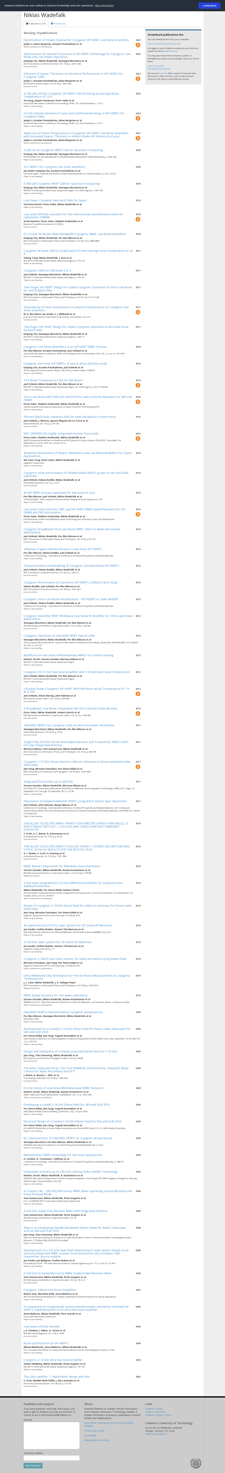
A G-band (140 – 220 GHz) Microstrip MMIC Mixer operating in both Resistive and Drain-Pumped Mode (78, 1192)
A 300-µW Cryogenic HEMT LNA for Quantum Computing (62, 183)
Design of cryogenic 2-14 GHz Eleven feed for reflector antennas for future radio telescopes (78, 907)
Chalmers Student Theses (158, 1414)
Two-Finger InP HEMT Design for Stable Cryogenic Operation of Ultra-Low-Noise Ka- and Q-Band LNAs (78, 288)
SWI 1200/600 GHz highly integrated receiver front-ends (61, 433)
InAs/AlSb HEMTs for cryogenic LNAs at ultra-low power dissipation (69, 725)
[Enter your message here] (52, 1435)
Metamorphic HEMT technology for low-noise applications (63, 1155)
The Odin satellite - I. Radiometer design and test (57, 1376)
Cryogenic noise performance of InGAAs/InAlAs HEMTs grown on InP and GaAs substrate (76, 474)
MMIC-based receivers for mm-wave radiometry (56, 995)
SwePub (163, 73)
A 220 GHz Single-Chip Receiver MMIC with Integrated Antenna (65, 1211)
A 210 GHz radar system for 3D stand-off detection (58, 942)
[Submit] (33, 1465)
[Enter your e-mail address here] (52, 1458)
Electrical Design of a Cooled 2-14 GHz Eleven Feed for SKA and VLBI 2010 (72, 1121)
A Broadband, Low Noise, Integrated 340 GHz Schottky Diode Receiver (71, 708)
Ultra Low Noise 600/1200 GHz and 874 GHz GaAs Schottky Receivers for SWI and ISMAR (78, 398)
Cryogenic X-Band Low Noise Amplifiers (50, 1290)
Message (28, 1420)
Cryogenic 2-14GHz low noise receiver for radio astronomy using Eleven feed (75, 959)
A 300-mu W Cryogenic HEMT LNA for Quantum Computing (63, 150)
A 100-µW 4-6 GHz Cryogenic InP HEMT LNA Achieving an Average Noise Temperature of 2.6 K (71, 95)
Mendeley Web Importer (159, 68)
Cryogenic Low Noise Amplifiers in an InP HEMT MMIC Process (65, 347)
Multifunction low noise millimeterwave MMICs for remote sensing (68, 655)
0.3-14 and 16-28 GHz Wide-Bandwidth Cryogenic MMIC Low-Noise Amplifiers (75, 234)
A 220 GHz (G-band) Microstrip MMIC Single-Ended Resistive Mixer (68, 1273)
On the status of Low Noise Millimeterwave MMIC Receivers (64, 1088)
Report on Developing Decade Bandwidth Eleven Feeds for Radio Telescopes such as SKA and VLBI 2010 (75, 1229)
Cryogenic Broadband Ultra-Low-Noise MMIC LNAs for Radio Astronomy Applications (72, 530)
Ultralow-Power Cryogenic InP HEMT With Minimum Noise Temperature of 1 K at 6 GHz (76, 690)
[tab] (36, 23)
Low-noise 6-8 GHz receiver (42, 1326)
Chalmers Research (155, 1411)
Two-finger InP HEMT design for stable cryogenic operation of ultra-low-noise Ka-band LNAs (76, 328)
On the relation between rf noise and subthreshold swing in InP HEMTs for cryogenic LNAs (74, 114)
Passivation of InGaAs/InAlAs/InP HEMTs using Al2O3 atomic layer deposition (75, 801)
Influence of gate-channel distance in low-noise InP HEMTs (63, 549)
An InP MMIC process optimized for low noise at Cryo (59, 492)
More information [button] (104, 5)
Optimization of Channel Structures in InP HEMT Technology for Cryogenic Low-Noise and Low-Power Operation (77, 55)
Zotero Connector (156, 66)
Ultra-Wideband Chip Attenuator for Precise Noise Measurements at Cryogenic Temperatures (77, 977)
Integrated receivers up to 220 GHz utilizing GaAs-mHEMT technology (70, 1171)
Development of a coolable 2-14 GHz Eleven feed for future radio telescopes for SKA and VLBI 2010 (77, 1030)
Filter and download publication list (164, 43)
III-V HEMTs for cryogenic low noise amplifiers (54, 167)
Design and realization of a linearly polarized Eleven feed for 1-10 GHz (70, 1051)
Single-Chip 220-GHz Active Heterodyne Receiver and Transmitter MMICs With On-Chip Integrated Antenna (76, 743)
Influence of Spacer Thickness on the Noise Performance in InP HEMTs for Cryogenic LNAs (73, 75)
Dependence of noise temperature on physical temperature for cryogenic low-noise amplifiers (76, 308)
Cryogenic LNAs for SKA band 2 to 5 (47, 270)
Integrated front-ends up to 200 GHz (48, 781)
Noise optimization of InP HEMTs (46, 1343)
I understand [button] (209, 5)
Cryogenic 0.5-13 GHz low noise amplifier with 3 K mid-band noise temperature (77, 672)
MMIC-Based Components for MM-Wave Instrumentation (62, 866)
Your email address (33, 1453)
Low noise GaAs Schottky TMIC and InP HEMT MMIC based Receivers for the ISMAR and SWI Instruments (74, 510)
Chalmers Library (153, 1408)
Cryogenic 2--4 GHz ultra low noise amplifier (53, 1360)
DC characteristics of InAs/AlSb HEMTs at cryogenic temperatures (68, 1138)
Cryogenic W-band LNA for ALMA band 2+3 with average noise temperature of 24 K (78, 252)
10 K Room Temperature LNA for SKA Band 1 (54, 380)
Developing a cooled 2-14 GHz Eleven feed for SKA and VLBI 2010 (67, 1104)
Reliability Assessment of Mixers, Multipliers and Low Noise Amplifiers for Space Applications (78, 454)
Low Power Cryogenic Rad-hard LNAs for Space (55, 200)
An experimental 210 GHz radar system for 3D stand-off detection (68, 925)
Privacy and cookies (94, 1430)
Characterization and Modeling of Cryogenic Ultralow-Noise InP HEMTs (71, 565)
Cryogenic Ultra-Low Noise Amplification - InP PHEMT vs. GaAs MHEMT (71, 599)
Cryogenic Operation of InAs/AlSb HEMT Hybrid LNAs (59, 635)
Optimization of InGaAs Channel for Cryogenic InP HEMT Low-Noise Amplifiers (76, 40)
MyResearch (172, 51)
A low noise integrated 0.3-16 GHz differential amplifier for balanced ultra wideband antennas (73, 884)
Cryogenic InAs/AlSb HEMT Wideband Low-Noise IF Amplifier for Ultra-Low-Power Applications (78, 617)
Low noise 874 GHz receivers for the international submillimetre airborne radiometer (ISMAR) (73, 215)
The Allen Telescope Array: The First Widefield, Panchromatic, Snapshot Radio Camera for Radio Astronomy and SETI (76, 1069)
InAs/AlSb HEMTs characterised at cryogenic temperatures (63, 1012)
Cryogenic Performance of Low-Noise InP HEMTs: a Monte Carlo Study (71, 582)
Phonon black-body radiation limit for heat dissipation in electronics (70, 417)
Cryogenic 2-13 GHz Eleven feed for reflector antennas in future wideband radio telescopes (77, 763)
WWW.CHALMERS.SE (155, 1434)
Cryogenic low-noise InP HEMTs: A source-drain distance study (65, 363)
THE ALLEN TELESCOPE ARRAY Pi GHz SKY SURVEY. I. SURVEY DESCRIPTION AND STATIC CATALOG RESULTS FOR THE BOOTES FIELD (77, 847)
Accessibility (90, 1435)
